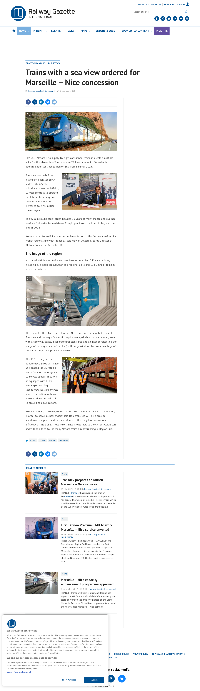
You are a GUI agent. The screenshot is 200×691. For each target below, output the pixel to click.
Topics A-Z (157, 654)
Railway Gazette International (41, 91)
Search (186, 11)
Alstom (33, 440)
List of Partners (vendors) (19, 672)
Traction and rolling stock (42, 63)
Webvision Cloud (107, 686)
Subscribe (169, 4)
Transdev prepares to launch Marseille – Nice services (82, 482)
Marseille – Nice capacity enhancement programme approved (87, 582)
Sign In (181, 4)
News (64, 474)
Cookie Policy (121, 654)
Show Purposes (69, 680)
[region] (55, 650)
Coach (42, 440)
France (52, 440)
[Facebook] (156, 19)
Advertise (143, 4)
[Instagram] (187, 19)
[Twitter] (162, 19)
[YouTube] (180, 19)
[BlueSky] (168, 19)
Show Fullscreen (28, 115)
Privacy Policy (140, 654)
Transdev (63, 440)
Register (156, 4)
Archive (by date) (175, 654)
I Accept (94, 680)
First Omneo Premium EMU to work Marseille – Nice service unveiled (86, 527)
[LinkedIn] (174, 19)
